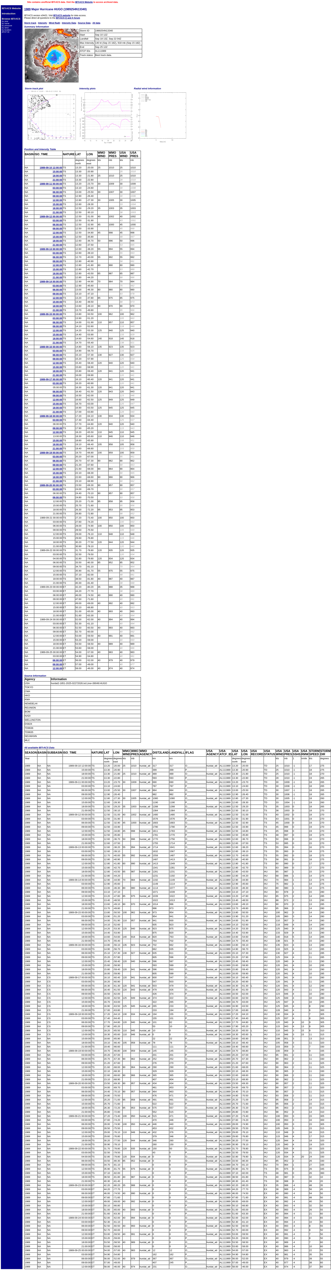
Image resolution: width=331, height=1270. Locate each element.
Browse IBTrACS (11, 18)
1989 (27, 9)
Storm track (30, 23)
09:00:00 (57, 196)
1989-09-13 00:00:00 (51, 249)
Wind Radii (54, 23)
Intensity (42, 23)
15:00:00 (57, 171)
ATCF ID (5, 32)
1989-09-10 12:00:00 (51, 167)
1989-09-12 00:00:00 (51, 216)
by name (5, 23)
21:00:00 (57, 179)
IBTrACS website (61, 15)
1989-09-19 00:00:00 (51, 452)
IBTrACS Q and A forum (68, 18)
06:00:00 (57, 192)
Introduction (8, 13)
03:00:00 (57, 188)
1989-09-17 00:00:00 (51, 379)
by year (5, 21)
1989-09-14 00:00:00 (51, 281)
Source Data (84, 23)
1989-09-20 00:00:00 (51, 485)
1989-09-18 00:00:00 (51, 416)
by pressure (7, 25)
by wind (5, 28)
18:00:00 (57, 175)
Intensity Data (69, 23)
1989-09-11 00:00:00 (51, 183)
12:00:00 (57, 200)
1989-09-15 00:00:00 (51, 314)
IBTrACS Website (84, 2)
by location (6, 30)
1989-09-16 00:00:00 (51, 346)
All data (96, 23)
